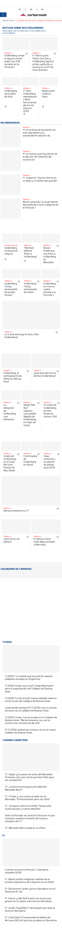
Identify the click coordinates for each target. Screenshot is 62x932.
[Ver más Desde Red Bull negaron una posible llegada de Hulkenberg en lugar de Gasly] (31, 395)
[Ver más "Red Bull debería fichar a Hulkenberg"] (31, 238)
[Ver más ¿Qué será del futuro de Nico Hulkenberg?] (46, 361)
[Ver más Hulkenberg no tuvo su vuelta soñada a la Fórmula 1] (50, 273)
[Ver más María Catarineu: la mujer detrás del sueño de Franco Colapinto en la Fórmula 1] (11, 209)
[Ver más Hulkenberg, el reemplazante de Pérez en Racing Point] (16, 361)
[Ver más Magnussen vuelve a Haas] (48, 81)
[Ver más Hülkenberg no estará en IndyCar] (12, 238)
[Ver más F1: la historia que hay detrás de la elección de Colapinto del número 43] (11, 160)
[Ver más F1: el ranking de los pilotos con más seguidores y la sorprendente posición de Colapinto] (11, 137)
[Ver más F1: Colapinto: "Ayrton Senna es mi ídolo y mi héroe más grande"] (11, 184)
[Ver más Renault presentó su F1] (31, 491)
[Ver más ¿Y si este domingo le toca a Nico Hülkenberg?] (31, 315)
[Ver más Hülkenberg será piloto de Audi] (11, 81)
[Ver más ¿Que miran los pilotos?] (16, 527)
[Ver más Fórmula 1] (14, 53)
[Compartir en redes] (26, 54)
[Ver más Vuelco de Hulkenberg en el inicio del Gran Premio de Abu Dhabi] (11, 446)
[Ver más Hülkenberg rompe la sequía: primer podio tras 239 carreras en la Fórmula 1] (16, 43)
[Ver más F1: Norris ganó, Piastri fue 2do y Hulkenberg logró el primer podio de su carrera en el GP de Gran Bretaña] (44, 43)
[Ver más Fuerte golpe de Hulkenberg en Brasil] (31, 446)
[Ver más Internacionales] (11, 245)
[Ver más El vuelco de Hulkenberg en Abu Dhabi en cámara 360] (51, 395)
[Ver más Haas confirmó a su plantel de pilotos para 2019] (51, 446)
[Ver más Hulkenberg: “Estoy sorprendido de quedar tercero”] (12, 273)
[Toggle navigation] (3, 14)
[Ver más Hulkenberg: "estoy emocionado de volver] (31, 273)
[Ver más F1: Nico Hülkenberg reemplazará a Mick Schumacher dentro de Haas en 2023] (30, 81)
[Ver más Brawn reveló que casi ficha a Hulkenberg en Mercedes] (50, 238)
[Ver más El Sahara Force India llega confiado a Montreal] (46, 527)
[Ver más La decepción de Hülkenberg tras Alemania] (11, 395)
